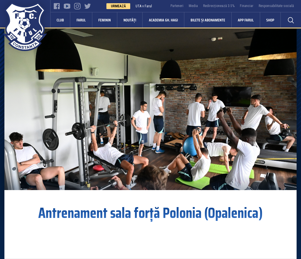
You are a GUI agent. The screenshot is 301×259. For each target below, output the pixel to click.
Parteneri (176, 6)
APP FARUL (246, 20)
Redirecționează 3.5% (219, 6)
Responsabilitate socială (276, 6)
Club (60, 20)
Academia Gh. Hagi (163, 20)
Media (193, 6)
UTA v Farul (144, 6)
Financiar (246, 6)
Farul (81, 20)
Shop (270, 20)
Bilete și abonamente (207, 20)
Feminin (104, 20)
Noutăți (129, 20)
